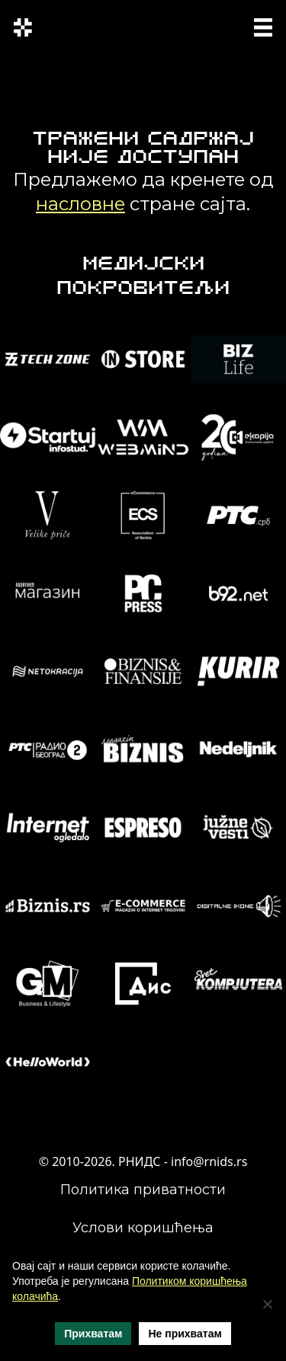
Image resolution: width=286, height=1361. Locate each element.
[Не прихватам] (267, 1303)
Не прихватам (184, 1333)
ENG (185, 34)
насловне (80, 204)
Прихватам (93, 1333)
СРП (182, 25)
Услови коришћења (143, 1227)
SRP (210, 25)
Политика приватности (143, 1189)
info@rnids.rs (209, 1161)
